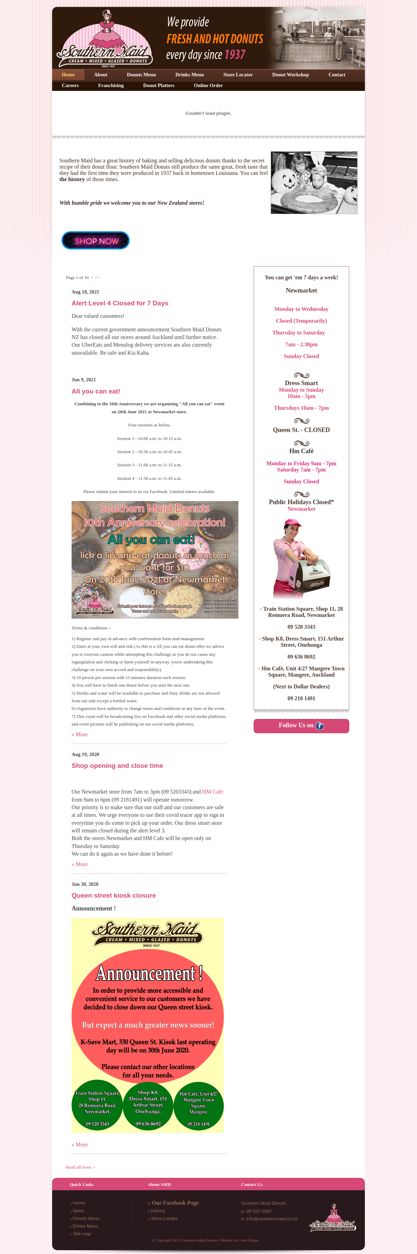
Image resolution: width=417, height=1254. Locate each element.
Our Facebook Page (175, 1203)
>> (97, 277)
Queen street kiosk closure (114, 895)
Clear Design (248, 1240)
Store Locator (164, 1218)
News (78, 1210)
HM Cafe (212, 792)
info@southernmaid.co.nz (271, 1218)
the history (72, 179)
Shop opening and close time (117, 765)
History (158, 1210)
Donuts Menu (86, 1218)
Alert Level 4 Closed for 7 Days (120, 303)
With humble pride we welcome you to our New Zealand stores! (131, 203)
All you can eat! (96, 391)
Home (79, 1202)
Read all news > (80, 1167)
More (82, 734)
